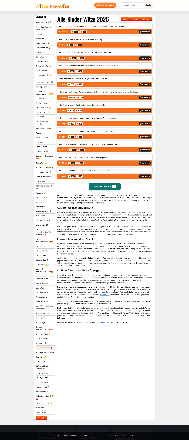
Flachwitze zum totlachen (42, 122)
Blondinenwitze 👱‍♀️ (43, 48)
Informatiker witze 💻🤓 (44, 187)
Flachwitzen (104, 294)
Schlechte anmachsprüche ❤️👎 (44, 328)
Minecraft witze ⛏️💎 (44, 279)
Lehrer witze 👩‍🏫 (42, 225)
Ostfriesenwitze (42, 292)
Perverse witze (41, 297)
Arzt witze (40, 34)
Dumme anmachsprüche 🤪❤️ (44, 92)
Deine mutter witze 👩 (44, 82)
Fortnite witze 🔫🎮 (43, 128)
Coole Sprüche (41, 70)
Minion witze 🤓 (42, 283)
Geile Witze (40, 142)
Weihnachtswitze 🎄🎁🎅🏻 (45, 397)
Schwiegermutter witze (45, 352)
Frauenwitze (40, 133)
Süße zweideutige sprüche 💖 (43, 367)
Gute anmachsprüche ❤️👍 (44, 157)
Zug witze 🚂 (41, 412)
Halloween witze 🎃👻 (44, 167)
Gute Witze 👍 (41, 163)
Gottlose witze (41, 147)
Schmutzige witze (42, 338)
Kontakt (41, 418)
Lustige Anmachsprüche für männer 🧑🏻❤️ (43, 232)
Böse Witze (40, 52)
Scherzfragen (41, 322)
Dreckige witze (41, 87)
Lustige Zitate (41, 255)
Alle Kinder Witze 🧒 (43, 22)
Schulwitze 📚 (41, 343)
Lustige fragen (41, 246)
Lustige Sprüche (42, 251)
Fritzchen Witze (42, 137)
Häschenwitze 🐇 (42, 181)
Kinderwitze (40, 207)
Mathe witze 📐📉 (43, 264)
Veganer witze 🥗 (42, 387)
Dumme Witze (41, 98)
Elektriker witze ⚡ (43, 112)
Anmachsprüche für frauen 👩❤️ (43, 28)
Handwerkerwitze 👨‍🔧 (44, 172)
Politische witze (42, 301)
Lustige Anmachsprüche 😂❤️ (44, 240)
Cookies (84, 435)
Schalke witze (41, 318)
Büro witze (40, 57)
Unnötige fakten (42, 382)
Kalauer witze (41, 193)
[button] (75, 31)
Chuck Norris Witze (43, 66)
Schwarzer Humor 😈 (44, 348)
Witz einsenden (70, 435)
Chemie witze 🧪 (42, 61)
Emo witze (40, 117)
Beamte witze (41, 38)
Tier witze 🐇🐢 (42, 373)
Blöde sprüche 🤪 (43, 43)
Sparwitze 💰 (41, 357)
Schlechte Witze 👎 (43, 334)
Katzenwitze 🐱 (42, 197)
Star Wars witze (42, 361)
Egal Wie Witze (41, 103)
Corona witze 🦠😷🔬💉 (44, 76)
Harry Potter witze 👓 (44, 177)
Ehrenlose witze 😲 (43, 107)
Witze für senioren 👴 (44, 403)
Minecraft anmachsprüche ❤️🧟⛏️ (44, 271)
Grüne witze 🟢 (42, 151)
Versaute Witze (41, 391)
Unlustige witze (42, 378)
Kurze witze (40, 216)
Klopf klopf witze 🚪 (43, 211)
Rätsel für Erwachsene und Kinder (44, 307)
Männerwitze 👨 (42, 260)
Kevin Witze (40, 202)
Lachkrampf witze (43, 220)
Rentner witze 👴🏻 (42, 313)
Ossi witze (40, 288)
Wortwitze (40, 408)
